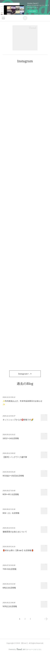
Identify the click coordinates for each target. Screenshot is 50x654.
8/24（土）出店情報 (11, 513)
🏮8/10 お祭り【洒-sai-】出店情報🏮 (18, 550)
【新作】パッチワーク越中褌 (15, 457)
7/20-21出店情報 (9, 569)
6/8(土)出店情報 (9, 588)
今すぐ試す (32, 11)
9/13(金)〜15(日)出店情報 (13, 476)
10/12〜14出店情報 (11, 438)
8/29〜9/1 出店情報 (11, 494)
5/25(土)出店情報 (10, 606)
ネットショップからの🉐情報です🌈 (18, 420)
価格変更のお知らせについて (15, 532)
